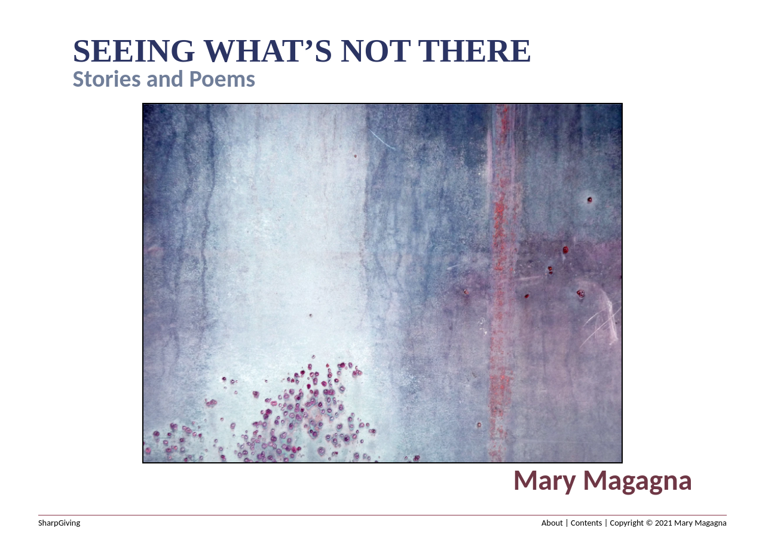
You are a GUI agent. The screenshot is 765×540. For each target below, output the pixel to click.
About (552, 522)
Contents (586, 522)
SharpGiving (59, 522)
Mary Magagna (700, 522)
